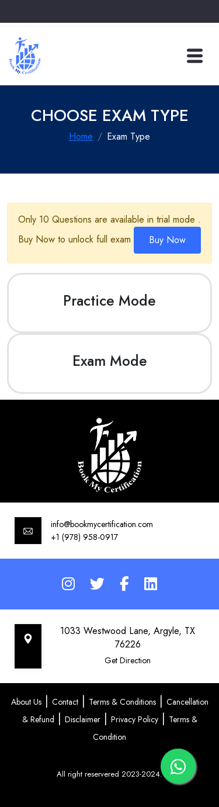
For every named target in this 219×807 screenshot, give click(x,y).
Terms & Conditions (122, 702)
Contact (65, 702)
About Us (26, 702)
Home (81, 136)
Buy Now (167, 240)
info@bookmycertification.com (102, 524)
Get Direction (128, 660)
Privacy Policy (134, 719)
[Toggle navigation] (194, 56)
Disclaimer (82, 719)
